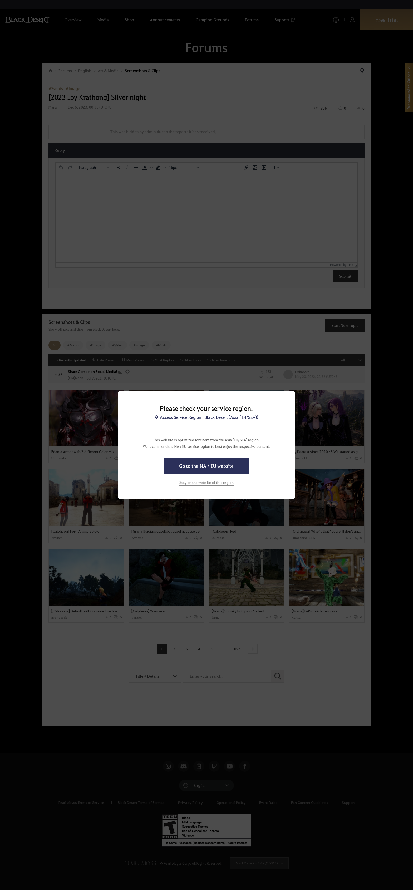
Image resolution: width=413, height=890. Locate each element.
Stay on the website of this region (206, 482)
